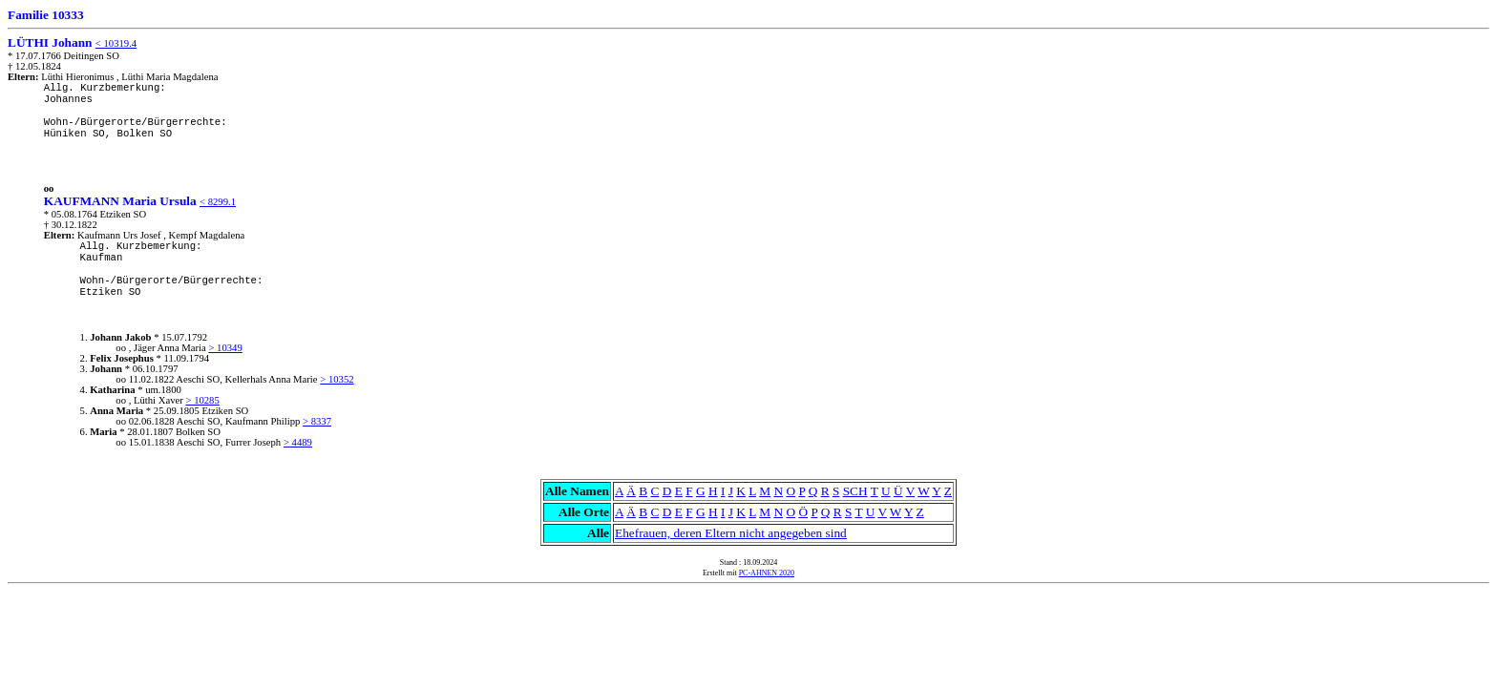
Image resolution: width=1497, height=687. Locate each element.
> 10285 (202, 400)
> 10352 (336, 379)
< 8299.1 (218, 202)
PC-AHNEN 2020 (766, 573)
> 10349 (225, 348)
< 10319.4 (116, 43)
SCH (855, 491)
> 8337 (317, 421)
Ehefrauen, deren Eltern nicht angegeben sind (731, 533)
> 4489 (298, 442)
